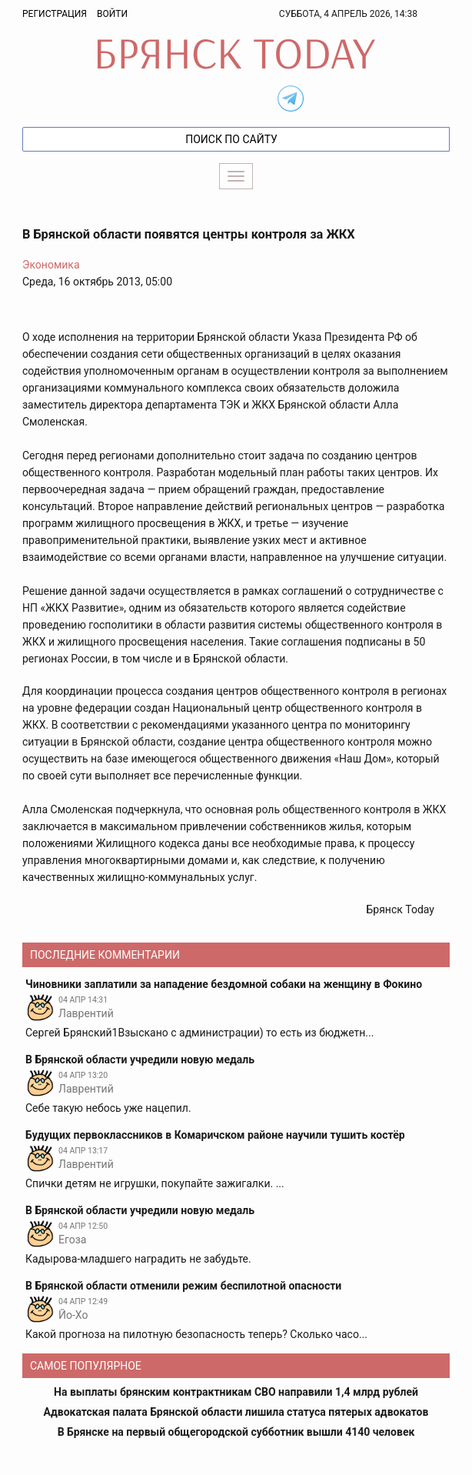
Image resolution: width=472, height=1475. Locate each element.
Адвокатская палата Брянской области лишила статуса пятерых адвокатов (236, 1412)
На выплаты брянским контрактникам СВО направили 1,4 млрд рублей (236, 1392)
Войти (112, 13)
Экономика (51, 265)
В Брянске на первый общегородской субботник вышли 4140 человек (236, 1432)
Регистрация (54, 13)
